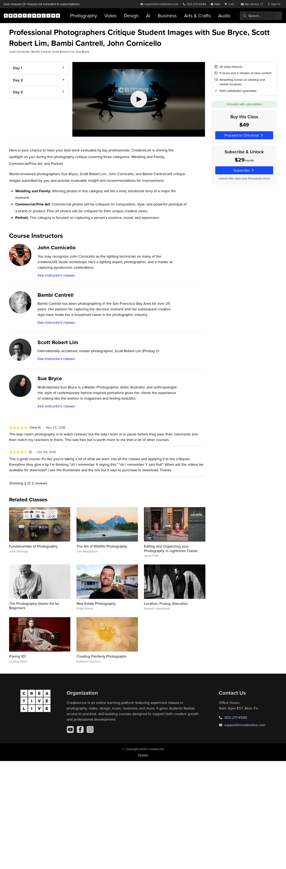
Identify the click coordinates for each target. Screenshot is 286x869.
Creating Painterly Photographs (102, 656)
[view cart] (230, 4)
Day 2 (18, 80)
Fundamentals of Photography (33, 546)
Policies (143, 755)
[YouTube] (70, 729)
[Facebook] (80, 729)
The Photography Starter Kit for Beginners (34, 606)
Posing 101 (17, 656)
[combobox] (260, 15)
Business (167, 15)
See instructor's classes (56, 275)
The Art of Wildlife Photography (102, 546)
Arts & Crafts (197, 15)
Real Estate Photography (96, 603)
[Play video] (138, 99)
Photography (83, 15)
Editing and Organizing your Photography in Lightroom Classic (171, 548)
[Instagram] (90, 729)
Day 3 (18, 92)
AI (148, 15)
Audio (224, 15)
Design (131, 15)
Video (110, 15)
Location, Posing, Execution (166, 603)
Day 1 (17, 67)
